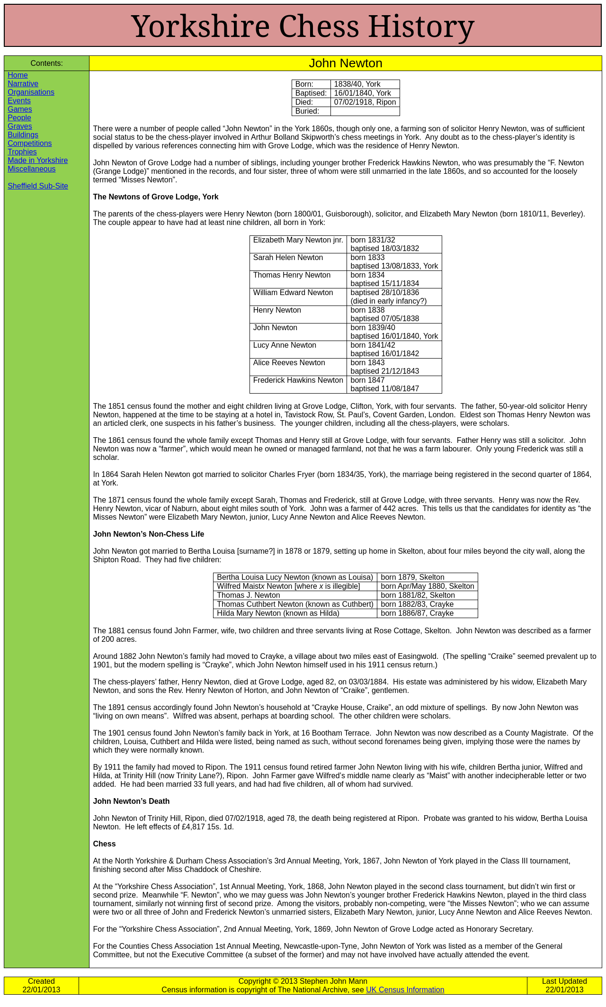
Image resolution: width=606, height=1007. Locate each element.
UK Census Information (405, 990)
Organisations (31, 92)
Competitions (30, 143)
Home (18, 75)
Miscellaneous (31, 169)
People (19, 118)
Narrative (23, 84)
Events (19, 101)
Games (20, 109)
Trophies (22, 152)
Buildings (23, 135)
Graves (20, 126)
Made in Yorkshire (38, 160)
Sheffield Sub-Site (38, 186)
